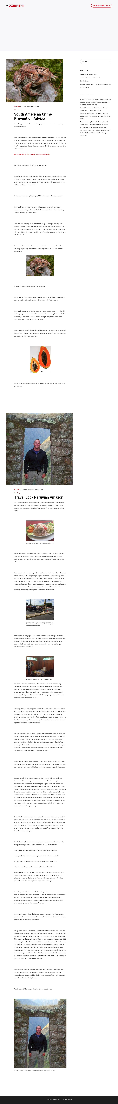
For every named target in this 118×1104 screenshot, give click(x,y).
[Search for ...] (96, 61)
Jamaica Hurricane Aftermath (90, 78)
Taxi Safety (97, 110)
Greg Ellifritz (17, 106)
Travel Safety (84, 87)
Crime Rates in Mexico (100, 124)
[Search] (110, 61)
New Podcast (84, 81)
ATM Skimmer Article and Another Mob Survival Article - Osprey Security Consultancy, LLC (95, 130)
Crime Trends (18, 109)
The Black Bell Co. (57, 1100)
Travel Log (17, 493)
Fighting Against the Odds (88, 105)
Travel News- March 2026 (88, 75)
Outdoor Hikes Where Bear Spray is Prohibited (95, 84)
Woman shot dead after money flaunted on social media (32, 154)
